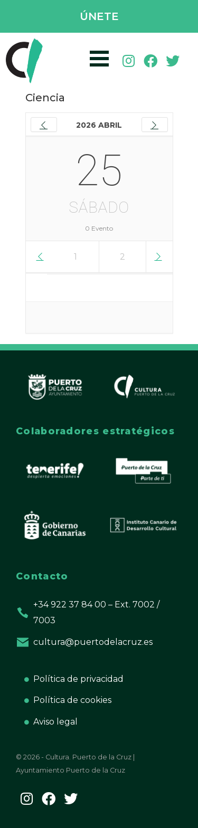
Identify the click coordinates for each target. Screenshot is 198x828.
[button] (99, 17)
